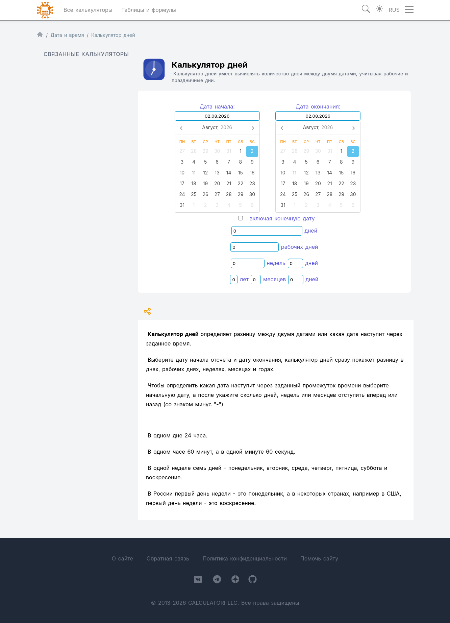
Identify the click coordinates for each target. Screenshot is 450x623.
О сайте (122, 558)
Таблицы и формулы (148, 9)
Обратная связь (168, 558)
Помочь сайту (319, 558)
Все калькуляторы (88, 9)
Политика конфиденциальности (245, 558)
